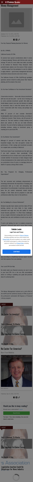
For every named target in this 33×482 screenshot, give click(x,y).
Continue (16, 252)
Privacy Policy (6, 239)
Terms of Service (24, 235)
